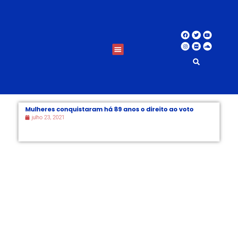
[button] (118, 49)
